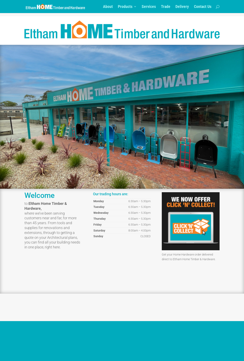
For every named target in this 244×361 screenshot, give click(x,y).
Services (149, 7)
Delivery (182, 7)
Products (125, 7)
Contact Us (202, 7)
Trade (165, 7)
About (108, 7)
